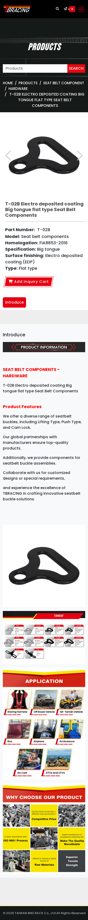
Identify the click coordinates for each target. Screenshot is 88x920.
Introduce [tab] (14, 302)
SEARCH (76, 68)
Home (8, 82)
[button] (80, 155)
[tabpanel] (44, 604)
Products (28, 82)
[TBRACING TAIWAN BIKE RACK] (17, 9)
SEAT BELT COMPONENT (63, 82)
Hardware (18, 88)
